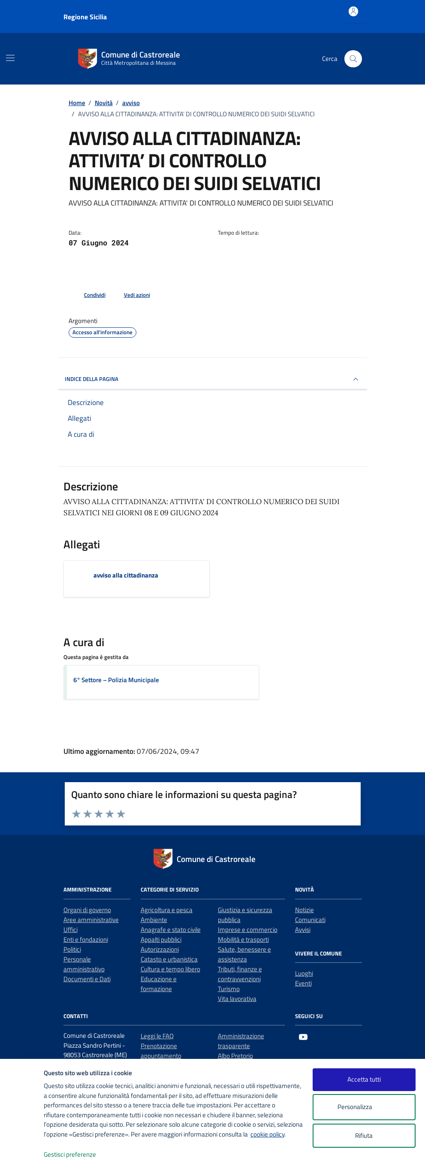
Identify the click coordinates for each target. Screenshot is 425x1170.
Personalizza (364, 1107)
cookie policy (267, 1134)
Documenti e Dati (87, 979)
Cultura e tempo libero (170, 969)
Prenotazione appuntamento (161, 1051)
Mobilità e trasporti (243, 939)
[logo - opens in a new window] (22, 1155)
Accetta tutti (364, 1079)
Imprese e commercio (247, 929)
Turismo (229, 989)
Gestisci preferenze (79, 1155)
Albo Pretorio (235, 1056)
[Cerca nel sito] (353, 58)
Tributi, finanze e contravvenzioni (240, 974)
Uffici (70, 929)
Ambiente (154, 920)
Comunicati (310, 920)
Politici (72, 949)
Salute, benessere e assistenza (244, 954)
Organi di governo (87, 910)
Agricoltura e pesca (167, 910)
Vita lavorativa (237, 999)
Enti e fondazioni (85, 939)
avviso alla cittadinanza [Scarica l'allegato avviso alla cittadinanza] (125, 575)
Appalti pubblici (161, 939)
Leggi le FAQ (157, 1036)
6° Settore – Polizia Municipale (116, 680)
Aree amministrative (91, 920)
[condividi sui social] (88, 295)
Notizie (304, 910)
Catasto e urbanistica (169, 959)
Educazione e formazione (159, 984)
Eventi (303, 983)
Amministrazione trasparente (241, 1041)
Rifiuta (364, 1135)
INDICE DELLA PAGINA (213, 379)
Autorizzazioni (160, 949)
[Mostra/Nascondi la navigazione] (10, 58)
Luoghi (304, 973)
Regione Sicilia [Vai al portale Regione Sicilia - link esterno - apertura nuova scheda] (85, 17)
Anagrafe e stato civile (171, 929)
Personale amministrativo (84, 964)
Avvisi (302, 929)
